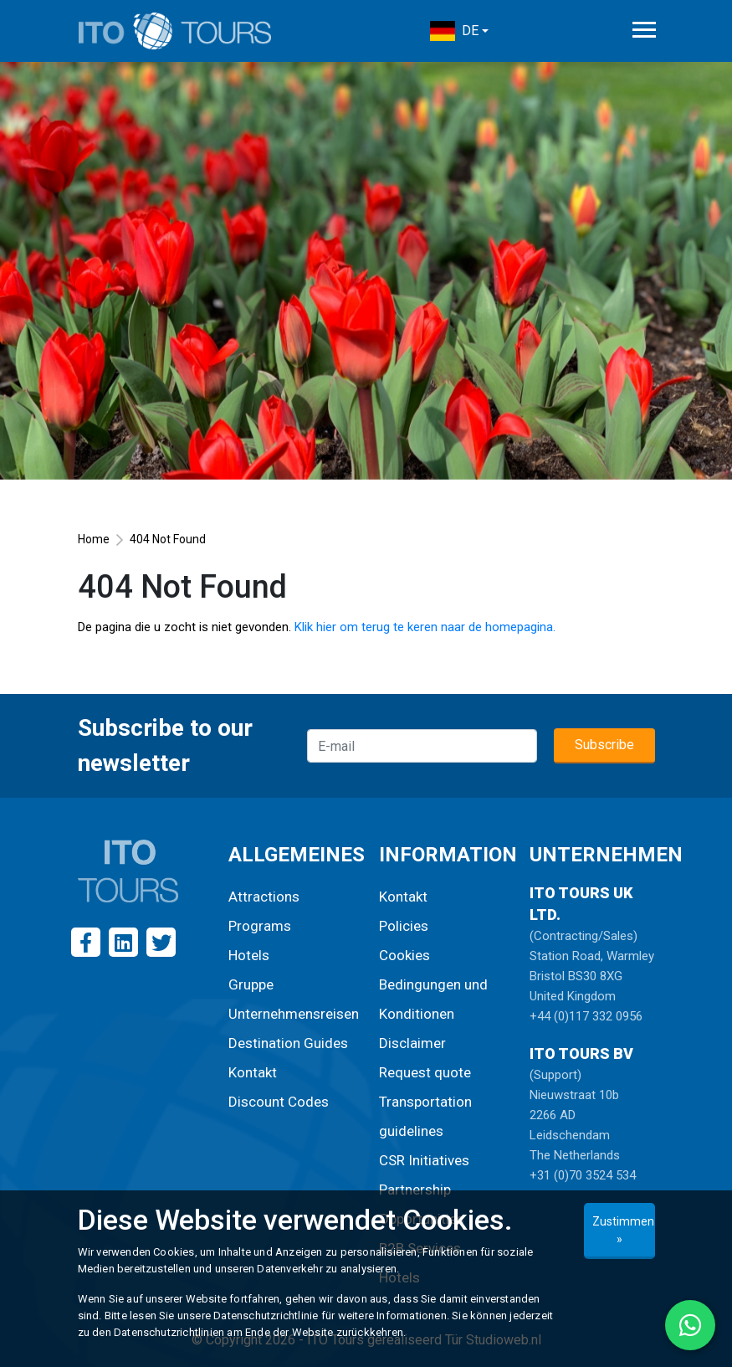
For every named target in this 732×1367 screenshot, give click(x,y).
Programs (259, 925)
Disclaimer (412, 1043)
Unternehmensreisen (293, 1013)
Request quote (425, 1072)
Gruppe (251, 984)
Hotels (248, 955)
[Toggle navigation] (644, 30)
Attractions (263, 896)
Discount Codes (278, 1101)
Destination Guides (288, 1043)
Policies (403, 925)
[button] (459, 31)
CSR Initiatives (424, 1160)
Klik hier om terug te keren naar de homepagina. (424, 627)
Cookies (404, 955)
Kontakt (252, 1072)
